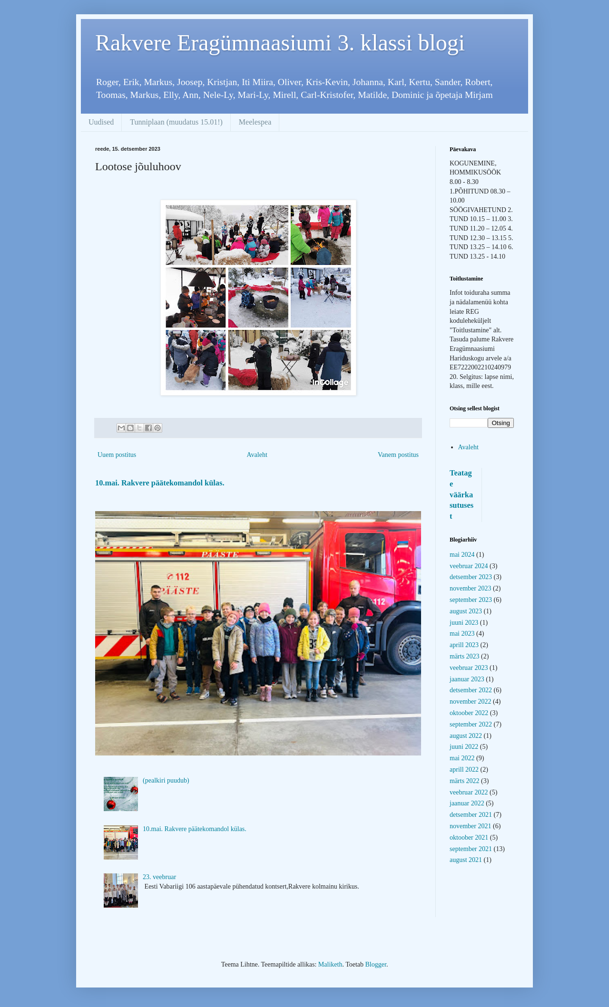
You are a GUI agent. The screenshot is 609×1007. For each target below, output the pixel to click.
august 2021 (466, 859)
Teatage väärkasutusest (461, 494)
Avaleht (257, 454)
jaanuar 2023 (467, 679)
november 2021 (470, 826)
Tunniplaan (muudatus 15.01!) (176, 122)
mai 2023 (462, 633)
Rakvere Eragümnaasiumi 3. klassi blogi (280, 42)
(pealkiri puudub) (166, 780)
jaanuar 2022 (467, 803)
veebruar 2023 (469, 667)
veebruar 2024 (469, 566)
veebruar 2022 (469, 792)
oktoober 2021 (469, 837)
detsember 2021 (471, 814)
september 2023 (471, 599)
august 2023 (466, 611)
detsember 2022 (471, 690)
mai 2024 (462, 554)
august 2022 (466, 735)
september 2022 (471, 724)
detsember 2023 (471, 577)
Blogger (375, 964)
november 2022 (470, 701)
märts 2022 (465, 780)
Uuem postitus (117, 454)
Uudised (101, 122)
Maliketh (330, 964)
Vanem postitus (398, 454)
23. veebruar (159, 877)
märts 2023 (465, 656)
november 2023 (470, 588)
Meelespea (255, 122)
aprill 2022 (464, 769)
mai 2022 (462, 758)
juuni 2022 (464, 746)
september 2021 (471, 848)
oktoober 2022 (469, 713)
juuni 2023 (464, 622)
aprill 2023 (464, 645)
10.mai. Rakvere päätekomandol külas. (159, 482)
